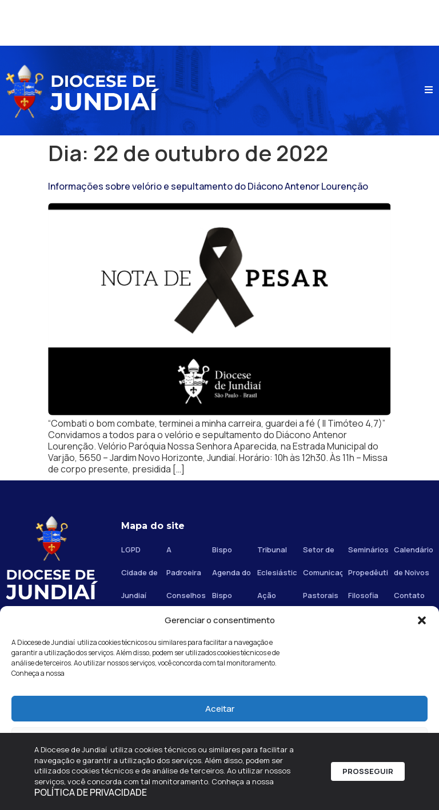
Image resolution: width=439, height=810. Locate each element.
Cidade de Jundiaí (139, 583)
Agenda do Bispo (231, 583)
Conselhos (186, 595)
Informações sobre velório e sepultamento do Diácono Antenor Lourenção (208, 186)
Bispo (222, 549)
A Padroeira (183, 561)
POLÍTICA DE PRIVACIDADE (90, 792)
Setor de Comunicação (322, 561)
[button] (422, 620)
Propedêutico (368, 572)
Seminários (368, 549)
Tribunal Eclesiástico (277, 561)
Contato (409, 595)
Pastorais (320, 595)
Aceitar (219, 709)
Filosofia (363, 595)
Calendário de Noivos (413, 561)
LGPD (131, 549)
